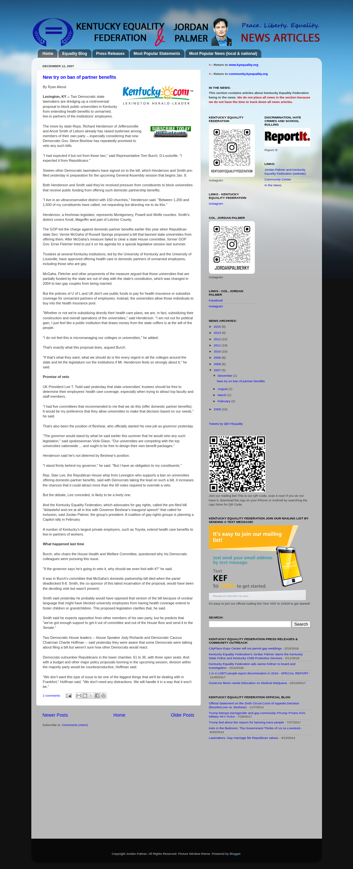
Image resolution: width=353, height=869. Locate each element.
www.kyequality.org (243, 64)
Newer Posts (55, 715)
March (222, 395)
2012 (218, 339)
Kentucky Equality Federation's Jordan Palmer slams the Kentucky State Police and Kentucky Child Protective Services (256, 656)
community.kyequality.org (248, 74)
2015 (218, 326)
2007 (218, 370)
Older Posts (182, 715)
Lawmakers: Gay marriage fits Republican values (243, 738)
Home (48, 53)
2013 (218, 332)
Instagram (216, 203)
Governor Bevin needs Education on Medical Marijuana (248, 683)
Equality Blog (74, 53)
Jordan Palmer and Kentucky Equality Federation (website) (285, 171)
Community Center (278, 179)
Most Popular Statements (157, 53)
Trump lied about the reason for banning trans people (246, 722)
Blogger (235, 853)
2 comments (51, 695)
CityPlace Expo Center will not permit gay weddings (245, 648)
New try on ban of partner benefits (79, 77)
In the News (273, 185)
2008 (218, 364)
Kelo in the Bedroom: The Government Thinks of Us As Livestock (255, 728)
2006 (218, 409)
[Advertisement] (257, 790)
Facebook (216, 300)
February (224, 401)
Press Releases (110, 53)
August (223, 389)
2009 (218, 357)
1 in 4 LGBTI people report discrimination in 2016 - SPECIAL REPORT (258, 673)
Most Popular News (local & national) (223, 53)
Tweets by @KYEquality (226, 423)
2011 (218, 345)
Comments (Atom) (75, 725)
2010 (218, 351)
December (225, 375)
